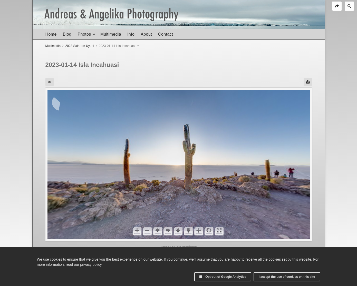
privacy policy (90, 264)
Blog (67, 34)
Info (130, 34)
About (146, 34)
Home (51, 34)
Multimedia (110, 34)
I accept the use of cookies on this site (287, 277)
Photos (84, 34)
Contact (165, 34)
